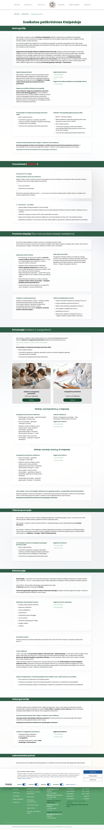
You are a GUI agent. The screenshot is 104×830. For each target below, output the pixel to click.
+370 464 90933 (51, 808)
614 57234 (60, 607)
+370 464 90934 (58, 75)
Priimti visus (93, 814)
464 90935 (59, 84)
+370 (54, 84)
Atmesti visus (93, 822)
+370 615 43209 (58, 77)
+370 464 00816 (58, 545)
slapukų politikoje (26, 821)
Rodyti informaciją (70, 827)
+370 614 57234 (58, 427)
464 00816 (60, 424)
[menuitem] (17, 4)
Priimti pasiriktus (93, 818)
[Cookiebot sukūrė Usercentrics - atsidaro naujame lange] (8, 827)
